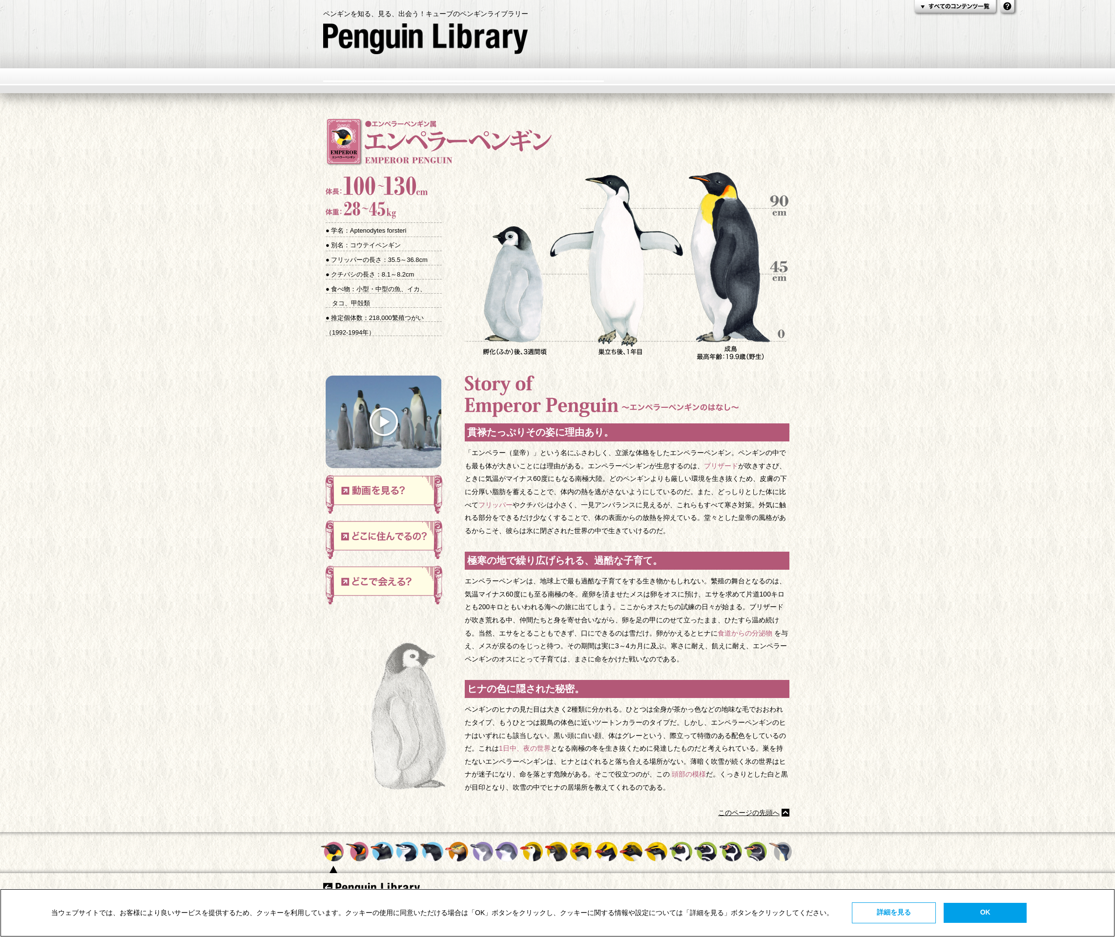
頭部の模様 (689, 774)
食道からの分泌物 (745, 633)
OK (985, 912)
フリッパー (495, 505)
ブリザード (721, 466)
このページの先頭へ (749, 813)
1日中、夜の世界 (525, 748)
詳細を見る (894, 912)
